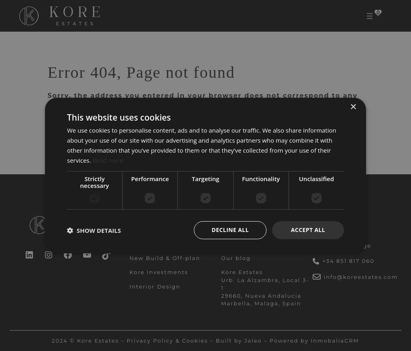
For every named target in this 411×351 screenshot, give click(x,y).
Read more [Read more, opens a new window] (108, 160)
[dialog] (205, 175)
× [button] (353, 107)
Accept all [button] (308, 230)
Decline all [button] (230, 230)
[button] (94, 230)
